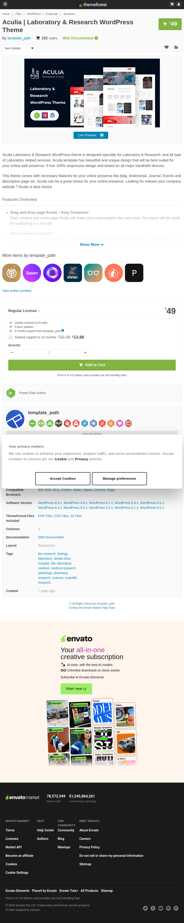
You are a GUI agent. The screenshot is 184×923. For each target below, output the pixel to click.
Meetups (64, 847)
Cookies (11, 864)
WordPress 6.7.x (101, 503)
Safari (77, 490)
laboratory (64, 563)
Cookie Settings (17, 872)
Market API (14, 847)
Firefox (66, 490)
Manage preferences (119, 478)
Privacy (81, 459)
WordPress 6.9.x (50, 503)
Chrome (100, 490)
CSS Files (61, 516)
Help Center (45, 830)
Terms (10, 830)
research (44, 578)
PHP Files (45, 516)
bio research (47, 554)
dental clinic (62, 558)
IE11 (56, 490)
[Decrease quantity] (11, 352)
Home (6, 14)
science (57, 578)
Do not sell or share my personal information (111, 855)
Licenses (12, 839)
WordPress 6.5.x (152, 503)
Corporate (51, 14)
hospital (43, 563)
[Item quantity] (48, 352)
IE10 (48, 490)
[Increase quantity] (85, 352)
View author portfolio (16, 291)
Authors (42, 839)
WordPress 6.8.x (75, 503)
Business (69, 14)
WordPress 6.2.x (101, 507)
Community (66, 830)
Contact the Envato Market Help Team (92, 607)
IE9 (40, 490)
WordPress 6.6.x (126, 503)
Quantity (14, 345)
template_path (19, 38)
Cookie (61, 459)
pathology (45, 573)
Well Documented (50, 537)
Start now (74, 688)
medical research (63, 568)
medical (43, 568)
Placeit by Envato (44, 891)
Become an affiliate (19, 855)
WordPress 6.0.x (152, 507)
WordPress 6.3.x (75, 507)
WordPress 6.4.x (50, 507)
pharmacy (60, 573)
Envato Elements (18, 891)
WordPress (34, 14)
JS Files (76, 516)
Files (18, 14)
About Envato (89, 830)
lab (53, 563)
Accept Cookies (63, 478)
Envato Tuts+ (68, 891)
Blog (61, 839)
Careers (85, 839)
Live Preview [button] (87, 135)
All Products (89, 891)
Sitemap (85, 864)
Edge (111, 490)
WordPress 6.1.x (126, 507)
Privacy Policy (89, 847)
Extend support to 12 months (49, 337)
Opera (87, 490)
